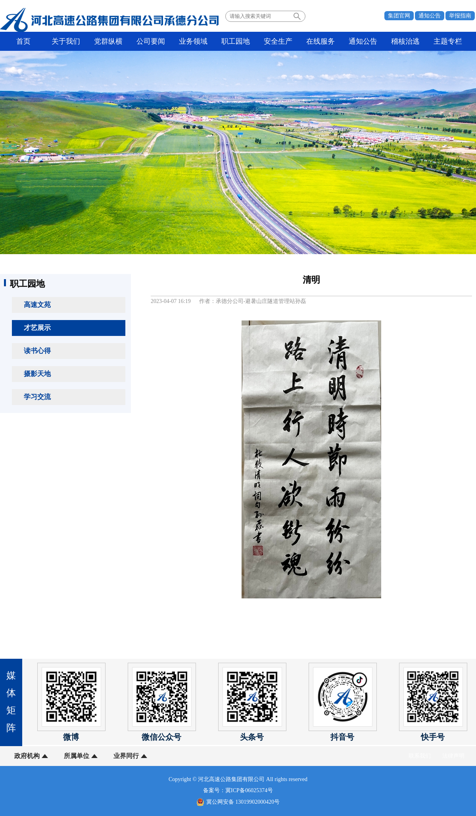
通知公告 (429, 16)
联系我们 (420, 756)
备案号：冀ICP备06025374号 (238, 790)
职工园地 (235, 41)
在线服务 (320, 41)
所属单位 (76, 755)
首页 (23, 41)
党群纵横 (108, 41)
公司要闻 (150, 41)
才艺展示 (37, 328)
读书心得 (37, 351)
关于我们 (66, 41)
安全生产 (278, 41)
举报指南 (460, 16)
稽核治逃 (405, 41)
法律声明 (453, 756)
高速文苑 (37, 305)
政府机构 (27, 755)
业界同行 (126, 755)
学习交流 (37, 397)
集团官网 (399, 16)
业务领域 (193, 41)
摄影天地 (37, 374)
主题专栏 (448, 41)
